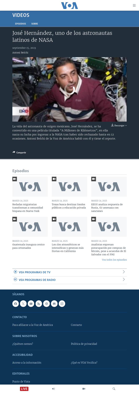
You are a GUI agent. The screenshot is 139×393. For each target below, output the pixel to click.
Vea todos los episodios (114, 259)
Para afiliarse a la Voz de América (32, 325)
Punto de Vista (21, 381)
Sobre (34, 24)
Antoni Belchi (20, 52)
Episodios (20, 24)
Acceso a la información (26, 362)
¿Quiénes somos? (22, 343)
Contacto (76, 325)
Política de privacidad (84, 343)
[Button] (19, 153)
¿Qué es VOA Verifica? (84, 362)
